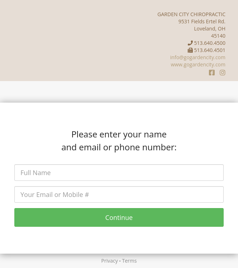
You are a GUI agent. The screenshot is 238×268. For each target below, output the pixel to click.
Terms (129, 260)
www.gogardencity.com (198, 64)
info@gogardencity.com (197, 57)
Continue (118, 217)
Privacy (109, 260)
